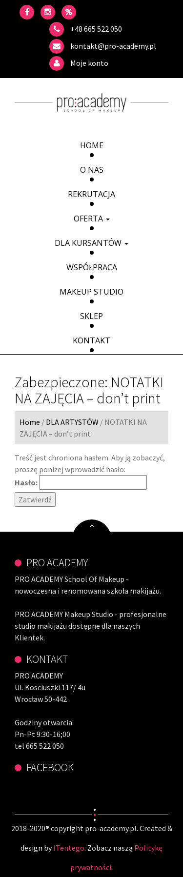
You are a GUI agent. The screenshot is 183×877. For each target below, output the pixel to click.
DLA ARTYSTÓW (72, 422)
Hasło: (81, 482)
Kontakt (91, 340)
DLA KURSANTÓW (91, 243)
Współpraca (91, 267)
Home (91, 145)
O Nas (91, 169)
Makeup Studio (91, 291)
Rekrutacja (91, 194)
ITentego (68, 848)
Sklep (91, 316)
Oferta (92, 218)
